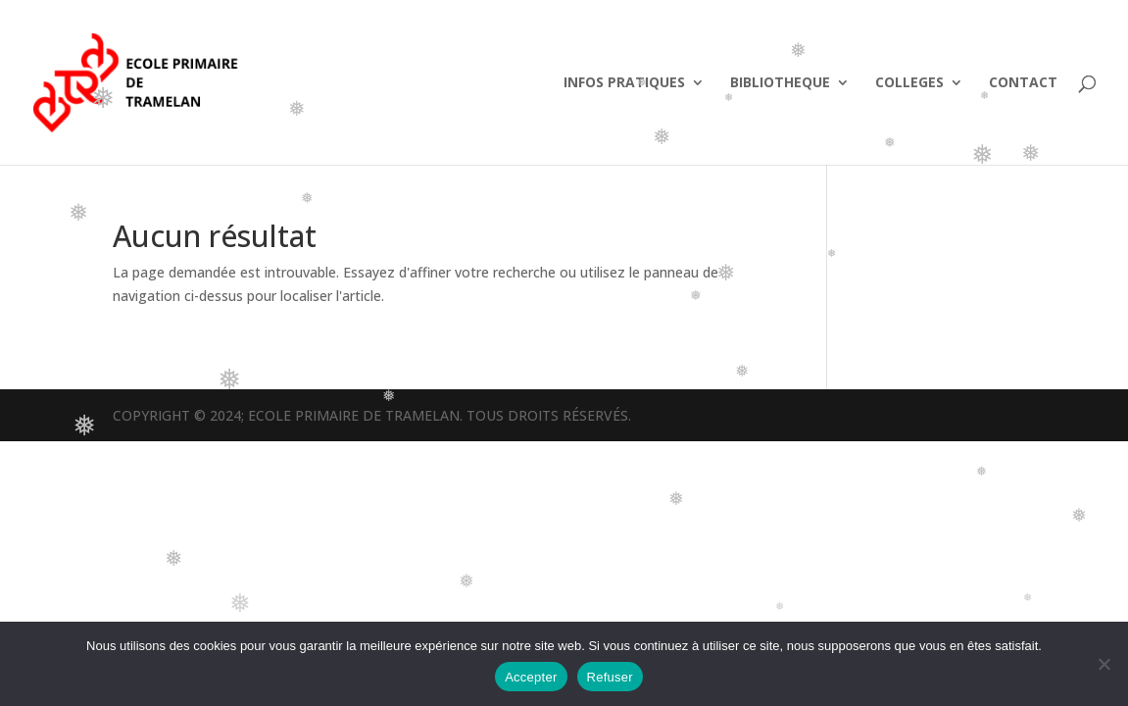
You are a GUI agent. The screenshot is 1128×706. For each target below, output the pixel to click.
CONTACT (1023, 83)
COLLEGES (909, 83)
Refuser (610, 677)
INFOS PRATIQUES (624, 83)
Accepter (531, 677)
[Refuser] (1103, 664)
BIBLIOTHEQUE (780, 83)
